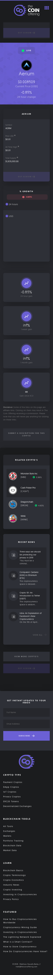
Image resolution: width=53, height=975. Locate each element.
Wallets (7, 836)
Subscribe (26, 736)
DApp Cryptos (11, 787)
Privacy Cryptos (12, 796)
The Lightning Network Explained (22, 937)
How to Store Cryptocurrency (20, 946)
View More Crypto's (26, 656)
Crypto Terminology (14, 875)
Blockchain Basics (13, 870)
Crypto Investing (12, 889)
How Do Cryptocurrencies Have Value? (25, 951)
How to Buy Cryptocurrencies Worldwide (20, 921)
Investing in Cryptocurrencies (20, 894)
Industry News (11, 885)
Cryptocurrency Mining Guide (20, 927)
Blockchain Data (12, 845)
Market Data (10, 850)
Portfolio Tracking (13, 840)
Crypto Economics (13, 880)
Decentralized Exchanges (17, 806)
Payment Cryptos (12, 782)
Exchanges (9, 831)
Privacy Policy (11, 899)
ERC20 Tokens (11, 801)
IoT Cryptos (9, 792)
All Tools (8, 826)
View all (39, 635)
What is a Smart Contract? (18, 942)
